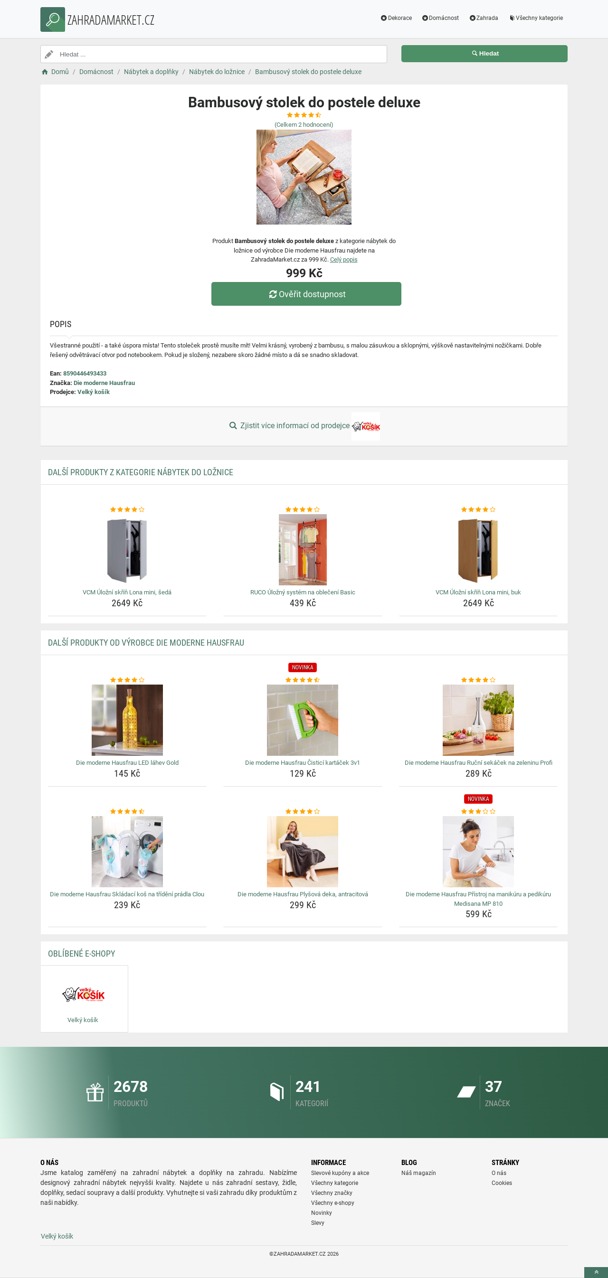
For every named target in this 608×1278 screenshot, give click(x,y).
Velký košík (93, 391)
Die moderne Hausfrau (104, 382)
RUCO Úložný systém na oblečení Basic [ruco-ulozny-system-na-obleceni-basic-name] (302, 592)
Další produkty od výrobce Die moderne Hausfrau (146, 643)
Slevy (317, 1223)
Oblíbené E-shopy (81, 953)
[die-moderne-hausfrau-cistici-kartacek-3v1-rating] (303, 680)
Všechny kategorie (535, 18)
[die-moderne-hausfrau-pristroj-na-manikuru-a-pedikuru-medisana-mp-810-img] (478, 851)
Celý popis (344, 259)
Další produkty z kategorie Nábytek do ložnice (140, 472)
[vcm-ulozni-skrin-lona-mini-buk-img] (478, 549)
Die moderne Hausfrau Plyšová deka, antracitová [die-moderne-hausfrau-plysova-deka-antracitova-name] (303, 894)
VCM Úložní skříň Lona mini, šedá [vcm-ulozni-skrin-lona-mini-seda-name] (127, 592)
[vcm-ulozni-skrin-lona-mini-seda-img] (127, 549)
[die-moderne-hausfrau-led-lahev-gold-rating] (127, 680)
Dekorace (396, 18)
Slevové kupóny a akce (340, 1173)
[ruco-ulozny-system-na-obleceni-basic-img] (303, 549)
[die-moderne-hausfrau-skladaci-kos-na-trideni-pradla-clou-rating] (127, 812)
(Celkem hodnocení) (304, 124)
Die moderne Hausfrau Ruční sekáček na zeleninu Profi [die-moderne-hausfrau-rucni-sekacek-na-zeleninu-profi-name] (478, 762)
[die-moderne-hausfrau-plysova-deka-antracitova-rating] (303, 812)
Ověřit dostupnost (306, 294)
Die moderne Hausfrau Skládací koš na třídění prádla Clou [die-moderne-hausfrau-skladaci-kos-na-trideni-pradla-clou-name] (127, 894)
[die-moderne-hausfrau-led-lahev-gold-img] (127, 720)
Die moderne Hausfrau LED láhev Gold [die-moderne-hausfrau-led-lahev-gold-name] (127, 762)
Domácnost (440, 18)
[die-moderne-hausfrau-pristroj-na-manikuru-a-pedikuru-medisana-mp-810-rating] (478, 812)
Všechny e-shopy (332, 1203)
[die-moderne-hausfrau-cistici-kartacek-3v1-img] (303, 720)
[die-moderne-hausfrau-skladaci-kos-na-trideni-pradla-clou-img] (127, 851)
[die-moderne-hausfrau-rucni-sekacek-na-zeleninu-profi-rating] (478, 680)
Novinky (321, 1213)
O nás (499, 1173)
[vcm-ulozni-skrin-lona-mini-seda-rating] (127, 510)
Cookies (502, 1183)
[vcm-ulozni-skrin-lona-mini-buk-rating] (478, 510)
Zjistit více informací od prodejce (304, 426)
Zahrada (483, 18)
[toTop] (596, 1272)
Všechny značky (331, 1193)
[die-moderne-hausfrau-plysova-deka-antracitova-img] (303, 851)
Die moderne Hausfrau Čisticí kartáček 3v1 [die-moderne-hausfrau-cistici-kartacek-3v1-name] (302, 762)
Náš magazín (418, 1173)
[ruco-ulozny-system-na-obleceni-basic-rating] (303, 510)
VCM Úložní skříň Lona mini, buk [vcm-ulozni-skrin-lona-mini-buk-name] (478, 592)
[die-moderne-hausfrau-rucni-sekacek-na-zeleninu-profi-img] (478, 720)
